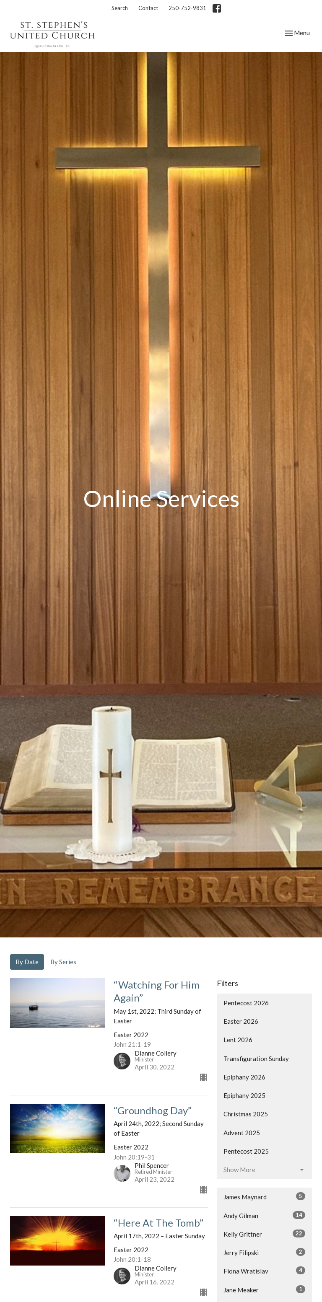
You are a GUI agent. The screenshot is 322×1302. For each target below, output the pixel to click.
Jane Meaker (264, 1289)
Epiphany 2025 (244, 1095)
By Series (63, 961)
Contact (148, 8)
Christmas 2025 (245, 1114)
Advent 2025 (241, 1132)
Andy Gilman (264, 1215)
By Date (27, 961)
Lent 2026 (237, 1039)
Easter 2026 (240, 1021)
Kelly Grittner (264, 1234)
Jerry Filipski (264, 1252)
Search (120, 8)
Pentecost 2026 (246, 1003)
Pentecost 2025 (246, 1151)
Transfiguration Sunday (256, 1058)
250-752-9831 (187, 8)
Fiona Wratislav (264, 1270)
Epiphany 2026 (244, 1077)
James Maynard (264, 1196)
